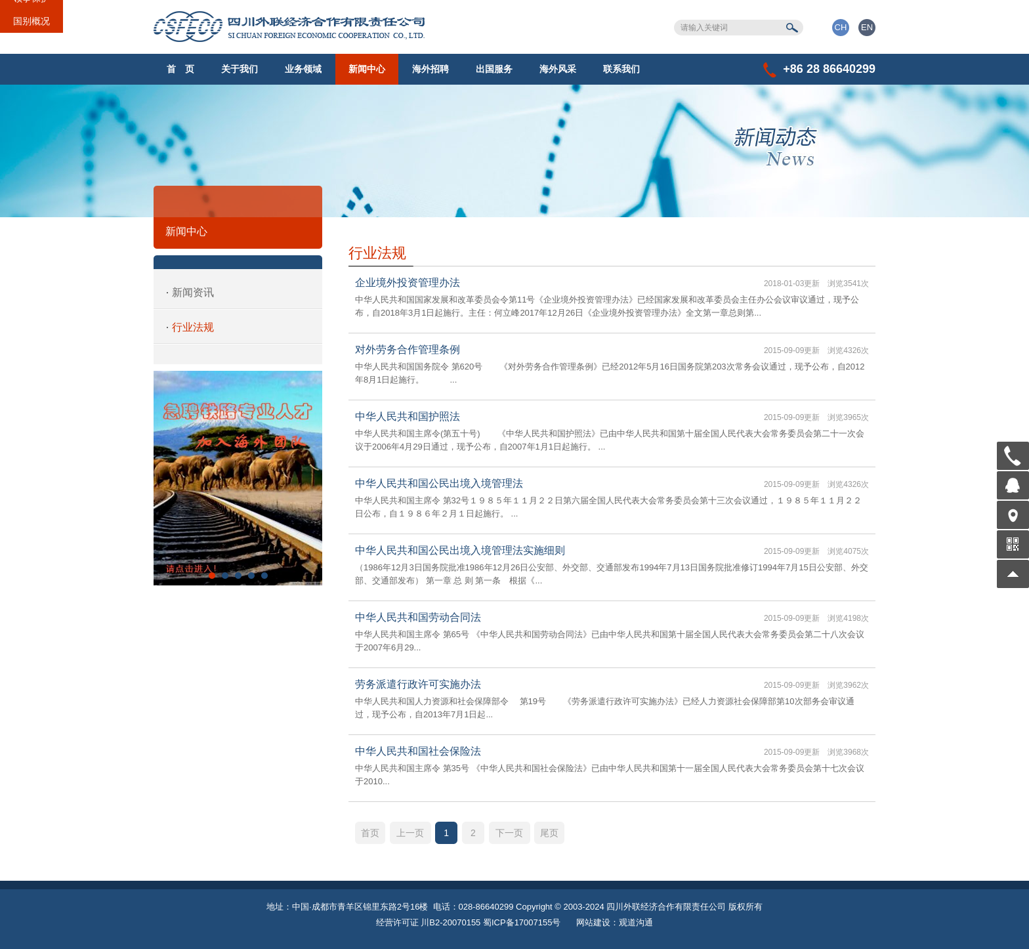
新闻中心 (366, 69)
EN (867, 27)
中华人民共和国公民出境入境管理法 (439, 483)
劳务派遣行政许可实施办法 (418, 684)
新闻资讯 (193, 292)
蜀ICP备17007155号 (522, 922)
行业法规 (193, 327)
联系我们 (621, 69)
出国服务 (494, 69)
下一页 (509, 833)
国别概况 (31, 21)
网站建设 (593, 922)
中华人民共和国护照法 (407, 416)
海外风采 (557, 69)
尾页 (549, 833)
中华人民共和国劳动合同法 (418, 617)
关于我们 (239, 69)
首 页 (180, 69)
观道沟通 (636, 922)
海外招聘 (430, 69)
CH (841, 27)
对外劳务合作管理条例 (407, 349)
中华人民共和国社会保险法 (418, 751)
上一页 (410, 833)
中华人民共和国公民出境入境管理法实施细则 (460, 550)
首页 (370, 833)
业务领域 (303, 69)
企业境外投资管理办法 (407, 282)
